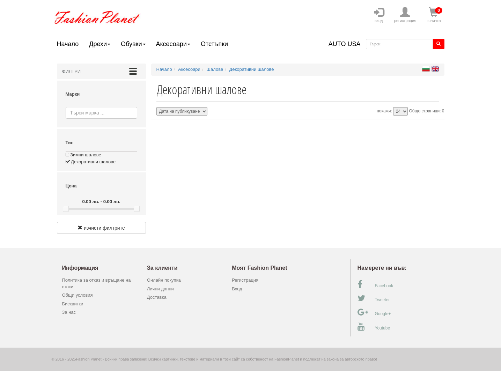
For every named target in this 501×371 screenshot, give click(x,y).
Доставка (157, 297)
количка (434, 15)
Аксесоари (173, 43)
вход (379, 15)
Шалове (214, 69)
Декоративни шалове (91, 161)
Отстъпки (214, 43)
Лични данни (160, 288)
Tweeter (374, 298)
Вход (237, 288)
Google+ (374, 312)
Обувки (133, 43)
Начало (68, 43)
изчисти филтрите (101, 228)
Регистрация (245, 280)
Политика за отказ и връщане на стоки (96, 283)
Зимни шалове (83, 154)
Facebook (375, 284)
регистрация (405, 15)
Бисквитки (72, 303)
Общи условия (77, 295)
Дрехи (99, 43)
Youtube (374, 326)
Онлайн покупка (164, 280)
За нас (69, 312)
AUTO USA (345, 43)
